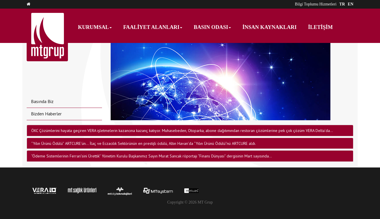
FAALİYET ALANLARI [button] (152, 27)
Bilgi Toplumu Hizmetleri (315, 4)
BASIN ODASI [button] (212, 27)
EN (350, 4)
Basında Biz (42, 101)
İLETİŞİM (320, 27)
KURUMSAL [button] (95, 27)
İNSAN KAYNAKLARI (269, 27)
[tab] (190, 130)
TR (342, 4)
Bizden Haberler (46, 114)
